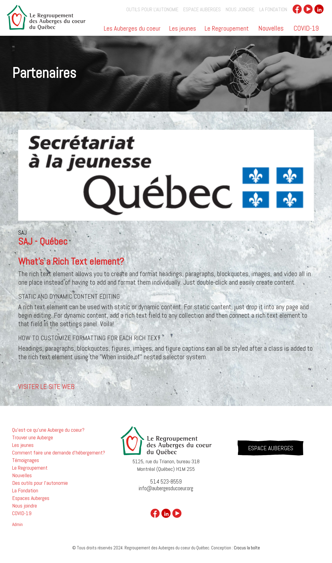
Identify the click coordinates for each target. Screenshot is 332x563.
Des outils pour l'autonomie (40, 483)
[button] (132, 30)
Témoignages (25, 460)
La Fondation (273, 9)
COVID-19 (306, 28)
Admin (17, 524)
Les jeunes (182, 28)
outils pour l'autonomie (152, 9)
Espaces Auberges (30, 498)
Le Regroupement (226, 28)
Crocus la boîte (247, 548)
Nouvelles (271, 28)
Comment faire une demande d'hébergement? (58, 453)
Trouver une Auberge (32, 437)
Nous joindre (240, 9)
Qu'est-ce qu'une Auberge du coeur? (48, 430)
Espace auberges (202, 9)
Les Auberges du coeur (132, 28)
